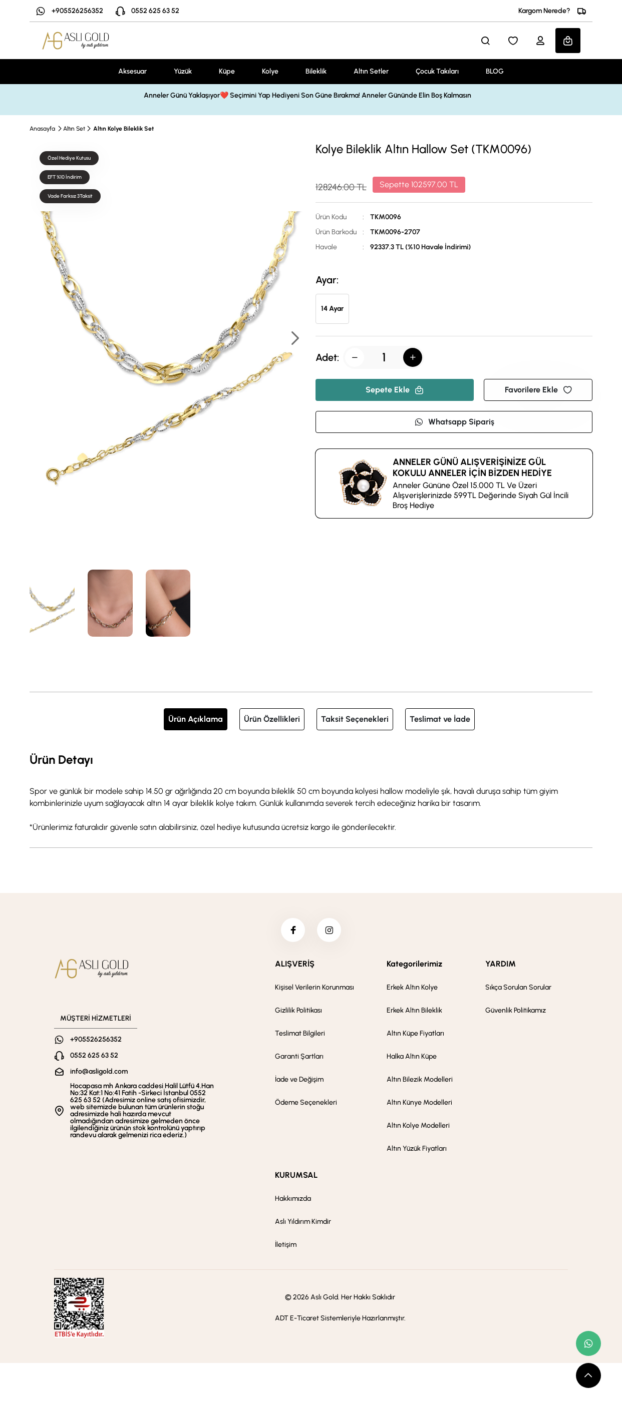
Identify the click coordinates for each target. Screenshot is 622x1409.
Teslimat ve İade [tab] (440, 719)
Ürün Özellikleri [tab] (272, 719)
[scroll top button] (588, 1375)
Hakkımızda (293, 1199)
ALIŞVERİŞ (295, 965)
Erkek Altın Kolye (412, 988)
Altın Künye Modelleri (419, 1103)
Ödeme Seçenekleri (306, 1103)
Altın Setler (371, 71)
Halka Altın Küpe (412, 1057)
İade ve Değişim (299, 1080)
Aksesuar (132, 71)
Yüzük (183, 71)
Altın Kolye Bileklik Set (123, 128)
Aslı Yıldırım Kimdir (303, 1222)
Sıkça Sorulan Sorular (518, 988)
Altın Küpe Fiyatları (415, 1034)
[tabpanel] (311, 791)
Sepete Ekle (395, 389)
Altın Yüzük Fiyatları (417, 1149)
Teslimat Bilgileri (300, 1034)
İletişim (285, 1245)
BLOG (495, 71)
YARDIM (500, 965)
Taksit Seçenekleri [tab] (355, 719)
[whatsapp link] (588, 1343)
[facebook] (292, 930)
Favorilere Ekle (538, 389)
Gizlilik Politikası (298, 1011)
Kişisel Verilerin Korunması (314, 988)
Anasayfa (42, 128)
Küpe (227, 71)
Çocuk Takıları (437, 71)
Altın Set (74, 128)
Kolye (270, 71)
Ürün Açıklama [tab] (195, 719)
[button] (294, 339)
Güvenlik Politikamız (515, 1011)
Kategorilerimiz (414, 965)
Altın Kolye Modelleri (418, 1126)
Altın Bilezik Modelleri (420, 1080)
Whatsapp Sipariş (454, 421)
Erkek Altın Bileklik (414, 1011)
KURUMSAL (296, 1176)
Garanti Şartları (299, 1057)
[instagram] (329, 930)
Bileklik (316, 71)
